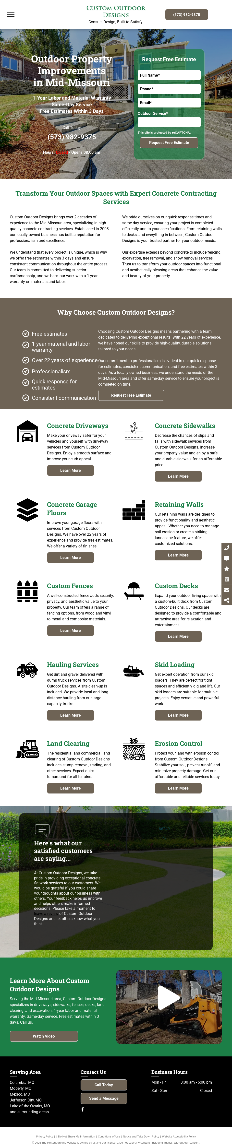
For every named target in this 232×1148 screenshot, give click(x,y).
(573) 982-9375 (72, 137)
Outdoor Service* (153, 113)
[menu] (10, 14)
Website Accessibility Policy (179, 1136)
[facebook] (82, 1110)
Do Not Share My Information (76, 1136)
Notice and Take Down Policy (141, 1136)
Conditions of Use (109, 1136)
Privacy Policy (44, 1136)
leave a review (46, 913)
